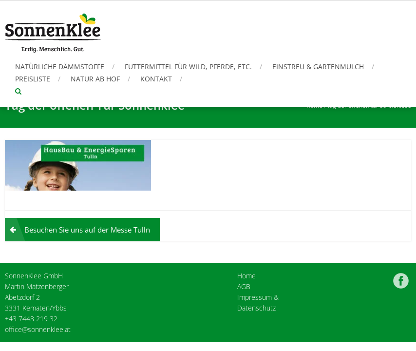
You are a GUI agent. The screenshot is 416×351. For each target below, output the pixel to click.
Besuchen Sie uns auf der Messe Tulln (87, 229)
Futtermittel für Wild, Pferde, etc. (188, 66)
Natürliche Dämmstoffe (59, 66)
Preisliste (32, 78)
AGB (243, 286)
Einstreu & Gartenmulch (318, 66)
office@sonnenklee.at (38, 329)
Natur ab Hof (95, 78)
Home (246, 275)
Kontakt (156, 78)
